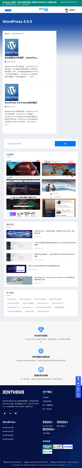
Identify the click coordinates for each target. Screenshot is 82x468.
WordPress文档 (44, 311)
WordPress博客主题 (15, 311)
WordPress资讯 (26, 299)
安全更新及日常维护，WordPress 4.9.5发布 (26, 57)
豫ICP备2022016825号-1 (14, 462)
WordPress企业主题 (44, 307)
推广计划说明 (47, 409)
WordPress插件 (14, 303)
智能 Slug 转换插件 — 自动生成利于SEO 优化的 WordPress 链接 (54, 255)
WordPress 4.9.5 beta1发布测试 (21, 102)
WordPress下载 (8, 427)
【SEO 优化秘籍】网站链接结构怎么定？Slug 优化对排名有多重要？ (55, 244)
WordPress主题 (41, 299)
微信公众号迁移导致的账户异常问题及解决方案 (44, 266)
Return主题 (30, 311)
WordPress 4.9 (14, 307)
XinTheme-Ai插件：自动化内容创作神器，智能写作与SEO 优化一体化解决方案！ (30, 2)
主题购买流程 (47, 401)
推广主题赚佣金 (48, 405)
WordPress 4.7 (28, 307)
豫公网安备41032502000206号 (37, 462)
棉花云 (68, 465)
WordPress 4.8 (58, 303)
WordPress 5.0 (43, 303)
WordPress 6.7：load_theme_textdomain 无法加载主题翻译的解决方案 (54, 278)
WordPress (12, 299)
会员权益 (46, 397)
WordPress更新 (56, 299)
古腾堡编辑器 (60, 307)
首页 (7, 34)
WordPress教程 (29, 303)
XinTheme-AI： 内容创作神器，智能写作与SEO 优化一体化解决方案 (54, 232)
